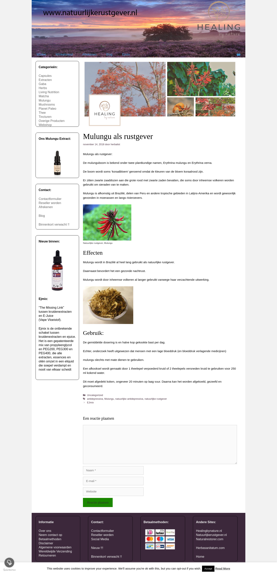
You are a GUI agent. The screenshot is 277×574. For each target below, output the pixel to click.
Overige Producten (51, 120)
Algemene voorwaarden (55, 547)
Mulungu (109, 398)
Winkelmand (64, 54)
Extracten (45, 80)
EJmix (90, 402)
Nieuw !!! (97, 548)
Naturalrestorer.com (209, 539)
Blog (109, 54)
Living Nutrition (49, 92)
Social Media (100, 539)
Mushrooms (47, 104)
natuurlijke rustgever (156, 398)
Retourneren (47, 555)
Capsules (45, 75)
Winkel (41, 54)
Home (200, 556)
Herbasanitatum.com (210, 548)
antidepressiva (95, 398)
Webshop (45, 125)
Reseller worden (50, 203)
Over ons (45, 530)
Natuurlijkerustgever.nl (211, 535)
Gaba (42, 84)
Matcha (44, 96)
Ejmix (126, 54)
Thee (42, 112)
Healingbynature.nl (209, 530)
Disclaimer (46, 543)
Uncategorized (95, 395)
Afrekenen (89, 54)
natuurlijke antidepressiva (129, 398)
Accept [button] (208, 568)
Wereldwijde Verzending (55, 551)
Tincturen (45, 116)
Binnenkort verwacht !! (54, 224)
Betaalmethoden (50, 539)
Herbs (43, 88)
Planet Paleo (47, 108)
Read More (222, 568)
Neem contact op (50, 535)
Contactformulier (50, 199)
